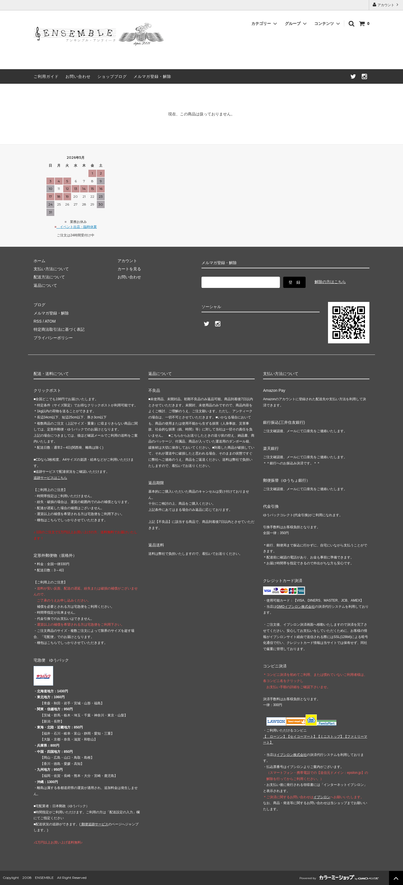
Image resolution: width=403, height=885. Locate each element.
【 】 (275, 737)
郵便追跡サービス (94, 824)
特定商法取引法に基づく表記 (59, 329)
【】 (302, 737)
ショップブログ (112, 76)
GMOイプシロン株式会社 (296, 607)
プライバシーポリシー (53, 338)
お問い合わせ (78, 76)
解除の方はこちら (330, 282)
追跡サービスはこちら (50, 478)
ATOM (50, 321)
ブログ (39, 304)
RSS (38, 321)
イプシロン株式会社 (292, 755)
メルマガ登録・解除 (152, 76)
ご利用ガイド (46, 76)
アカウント (386, 4)
